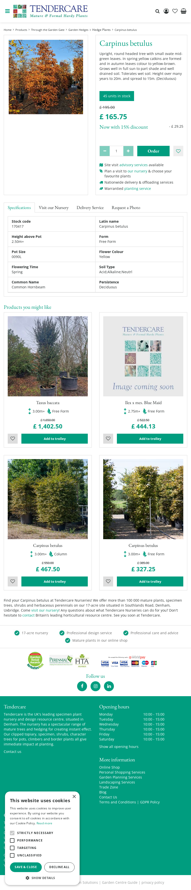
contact (28, 615)
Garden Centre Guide (120, 882)
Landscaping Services (117, 782)
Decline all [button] (59, 867)
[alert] (42, 838)
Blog (102, 792)
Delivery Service (90, 207)
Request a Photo (126, 207)
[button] (42, 877)
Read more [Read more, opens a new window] (44, 823)
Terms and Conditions (117, 802)
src (157, 11)
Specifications (19, 207)
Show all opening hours (119, 746)
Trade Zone (108, 787)
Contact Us (108, 797)
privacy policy (153, 882)
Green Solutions (84, 882)
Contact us (12, 751)
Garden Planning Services (120, 777)
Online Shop (109, 767)
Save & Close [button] (26, 867)
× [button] (74, 797)
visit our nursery (45, 610)
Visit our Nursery (54, 207)
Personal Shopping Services (122, 772)
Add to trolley (55, 438)
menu (7, 11)
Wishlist (13, 439)
